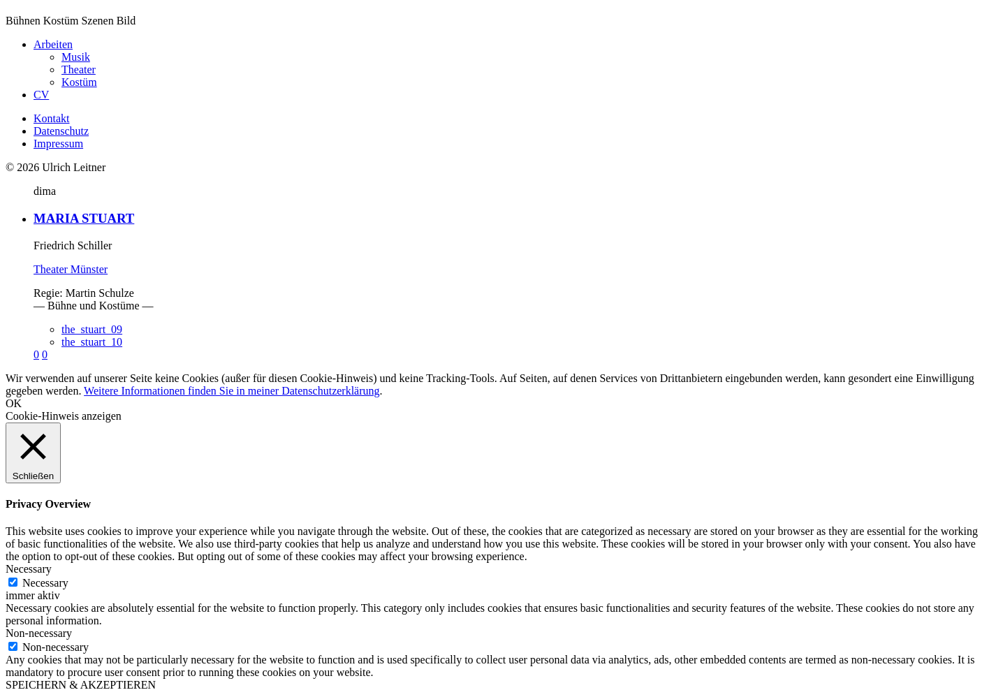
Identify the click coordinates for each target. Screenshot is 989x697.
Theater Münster (71, 269)
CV (41, 95)
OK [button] (14, 403)
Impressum (58, 143)
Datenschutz (61, 131)
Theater (78, 69)
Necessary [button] (29, 569)
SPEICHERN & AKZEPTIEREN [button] (81, 685)
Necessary (45, 583)
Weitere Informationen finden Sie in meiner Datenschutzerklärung (231, 391)
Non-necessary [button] (39, 633)
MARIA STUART (84, 218)
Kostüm (79, 82)
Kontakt (52, 118)
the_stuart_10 (91, 342)
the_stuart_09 (91, 329)
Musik (75, 57)
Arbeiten (53, 44)
